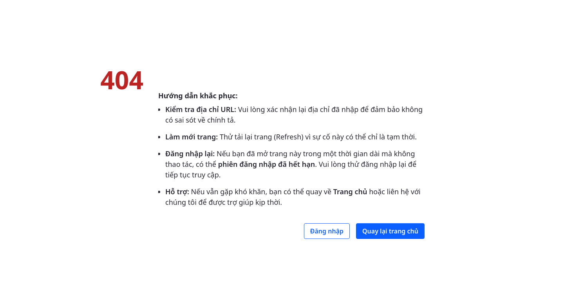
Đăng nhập (326, 231)
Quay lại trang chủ (390, 231)
